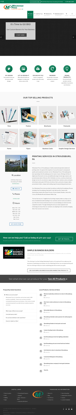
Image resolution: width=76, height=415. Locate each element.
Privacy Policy (6, 409)
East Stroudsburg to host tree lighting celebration (56, 336)
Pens (9, 126)
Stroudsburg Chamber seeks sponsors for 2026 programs (58, 316)
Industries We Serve (23, 398)
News (18, 395)
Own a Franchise (65, 390)
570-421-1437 (70, 1)
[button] (2, 37)
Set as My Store (35, 1)
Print (5, 392)
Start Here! (20, 35)
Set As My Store (16, 224)
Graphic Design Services (67, 148)
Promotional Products (23, 390)
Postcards (67, 126)
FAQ (19, 394)
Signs (5, 396)
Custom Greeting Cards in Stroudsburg (53, 330)
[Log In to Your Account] (52, 68)
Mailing (6, 394)
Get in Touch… (64, 239)
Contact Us (50, 396)
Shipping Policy (6, 411)
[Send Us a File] (38, 68)
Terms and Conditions (21, 409)
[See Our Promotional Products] (67, 68)
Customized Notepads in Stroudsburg (53, 356)
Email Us (16, 188)
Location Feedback (65, 396)
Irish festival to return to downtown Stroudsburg (56, 350)
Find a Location (7, 390)
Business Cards (48, 148)
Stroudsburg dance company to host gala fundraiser (57, 363)
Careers (63, 394)
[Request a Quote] (23, 68)
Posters (28, 126)
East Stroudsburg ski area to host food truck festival (56, 343)
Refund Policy (31, 409)
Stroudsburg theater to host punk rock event (55, 323)
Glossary (23, 394)
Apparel (20, 392)
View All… (46, 370)
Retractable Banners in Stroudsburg (53, 310)
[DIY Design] (9, 68)
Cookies (13, 409)
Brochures (47, 126)
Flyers (28, 148)
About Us (50, 390)
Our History (50, 394)
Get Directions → (16, 183)
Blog (49, 392)
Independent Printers (66, 392)
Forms (9, 148)
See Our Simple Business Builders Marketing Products (48, 270)
